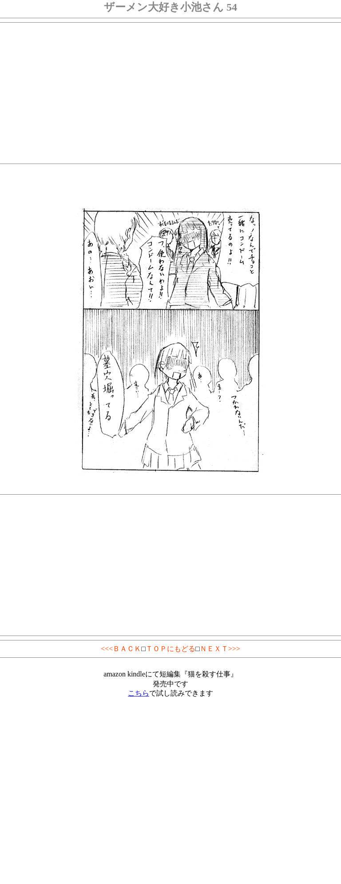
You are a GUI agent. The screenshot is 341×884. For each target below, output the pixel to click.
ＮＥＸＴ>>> (220, 648)
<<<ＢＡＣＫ (121, 648)
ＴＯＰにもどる (170, 648)
